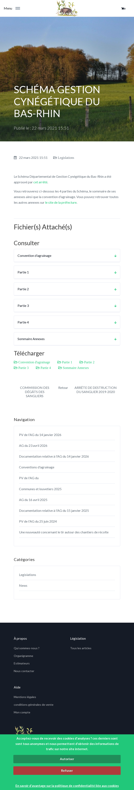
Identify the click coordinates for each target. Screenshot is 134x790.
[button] (123, 8)
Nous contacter (24, 671)
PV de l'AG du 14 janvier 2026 (40, 435)
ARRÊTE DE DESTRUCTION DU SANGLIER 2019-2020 (96, 390)
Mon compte (22, 712)
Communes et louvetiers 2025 (40, 489)
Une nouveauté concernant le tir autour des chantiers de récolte (64, 532)
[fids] (67, 8)
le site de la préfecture (61, 202)
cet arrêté (40, 182)
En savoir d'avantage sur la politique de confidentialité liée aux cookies (67, 786)
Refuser (67, 770)
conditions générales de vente (33, 704)
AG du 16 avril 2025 (33, 500)
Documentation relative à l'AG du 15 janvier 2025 (54, 510)
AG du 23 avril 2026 (33, 445)
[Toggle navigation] (19, 8)
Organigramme (23, 656)
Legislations (27, 575)
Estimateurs (22, 663)
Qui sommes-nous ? (26, 648)
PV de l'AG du (29, 478)
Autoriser (67, 759)
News (23, 585)
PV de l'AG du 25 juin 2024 (38, 521)
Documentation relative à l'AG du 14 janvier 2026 (54, 456)
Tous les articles (80, 648)
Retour (63, 387)
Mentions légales (25, 697)
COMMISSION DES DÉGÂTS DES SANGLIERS (34, 392)
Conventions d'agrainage (36, 467)
